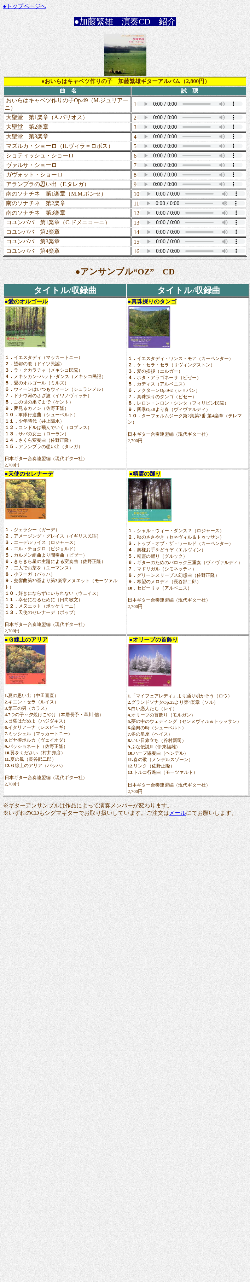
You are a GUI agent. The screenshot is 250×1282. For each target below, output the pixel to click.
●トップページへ (24, 6)
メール (177, 813)
